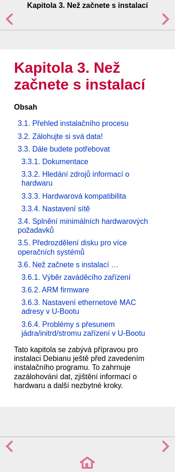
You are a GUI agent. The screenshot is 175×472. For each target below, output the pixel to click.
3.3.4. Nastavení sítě (55, 209)
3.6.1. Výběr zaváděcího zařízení (76, 277)
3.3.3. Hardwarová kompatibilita (73, 196)
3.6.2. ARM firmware (55, 290)
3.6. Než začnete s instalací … (68, 265)
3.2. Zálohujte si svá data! (60, 136)
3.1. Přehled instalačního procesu (73, 123)
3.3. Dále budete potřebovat (64, 149)
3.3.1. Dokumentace (54, 162)
